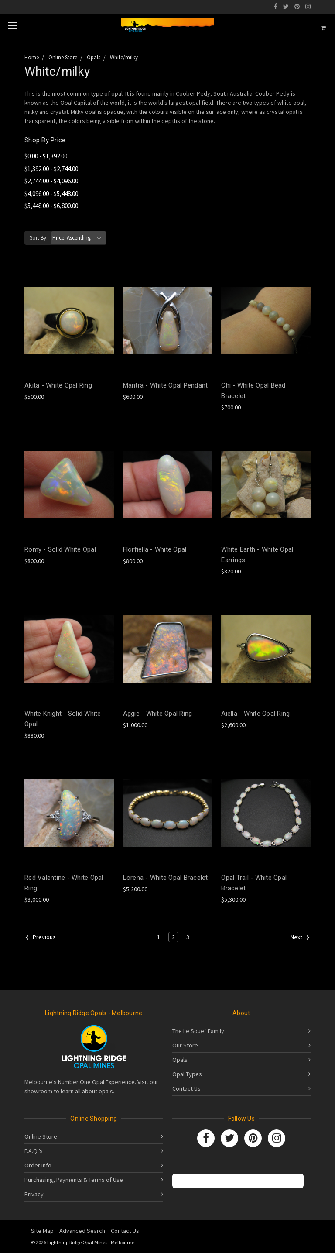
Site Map (42, 1231)
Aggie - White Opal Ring (157, 713)
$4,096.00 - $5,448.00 (51, 193)
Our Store (185, 1045)
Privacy (34, 1194)
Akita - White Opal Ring (58, 385)
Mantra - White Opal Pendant (165, 385)
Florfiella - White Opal (155, 549)
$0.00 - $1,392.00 (45, 156)
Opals (180, 1060)
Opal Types (187, 1074)
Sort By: (39, 237)
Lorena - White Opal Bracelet (165, 878)
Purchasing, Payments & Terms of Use (73, 1180)
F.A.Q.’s (33, 1151)
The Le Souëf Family (198, 1031)
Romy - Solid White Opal (60, 549)
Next (300, 937)
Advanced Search (82, 1231)
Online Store (40, 1136)
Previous (40, 937)
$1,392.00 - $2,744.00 (51, 169)
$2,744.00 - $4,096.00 (51, 181)
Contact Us (186, 1088)
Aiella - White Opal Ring (255, 713)
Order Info (37, 1165)
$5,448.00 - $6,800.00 (51, 206)
